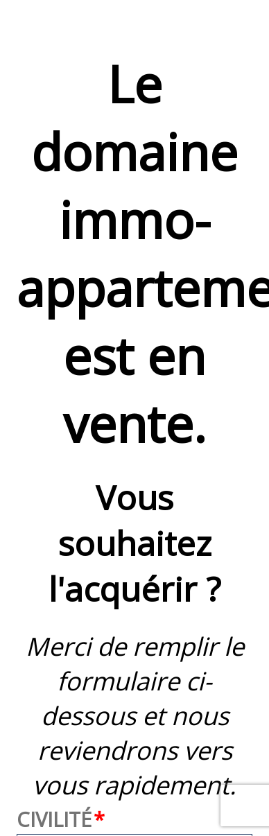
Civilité (54, 819)
